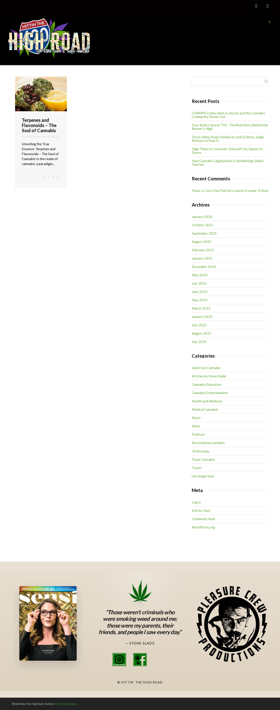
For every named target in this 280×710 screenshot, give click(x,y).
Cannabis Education (206, 384)
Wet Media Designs (65, 703)
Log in (196, 502)
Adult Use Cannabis (206, 368)
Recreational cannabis (208, 443)
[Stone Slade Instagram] (119, 659)
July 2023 (199, 283)
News (196, 426)
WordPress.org (203, 527)
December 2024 (204, 267)
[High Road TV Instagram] (160, 659)
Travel (196, 468)
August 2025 (201, 242)
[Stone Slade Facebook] (140, 659)
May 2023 (199, 300)
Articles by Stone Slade (209, 376)
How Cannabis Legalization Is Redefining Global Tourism (227, 162)
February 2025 (203, 250)
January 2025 (202, 258)
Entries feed (201, 510)
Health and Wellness (207, 401)
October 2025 (202, 225)
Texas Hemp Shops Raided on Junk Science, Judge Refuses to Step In (228, 139)
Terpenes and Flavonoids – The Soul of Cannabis (39, 125)
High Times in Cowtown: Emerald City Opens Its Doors (227, 150)
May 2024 (199, 275)
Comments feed (203, 519)
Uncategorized (203, 476)
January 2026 (202, 217)
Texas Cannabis (203, 459)
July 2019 (199, 342)
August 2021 (201, 333)
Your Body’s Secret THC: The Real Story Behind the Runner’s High (230, 127)
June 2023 (199, 292)
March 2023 (201, 308)
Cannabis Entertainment (210, 393)
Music (196, 418)
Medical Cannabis (205, 409)
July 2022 (199, 325)
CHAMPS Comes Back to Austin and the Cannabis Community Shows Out (228, 115)
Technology (200, 451)
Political (198, 434)
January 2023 (202, 317)
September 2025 (204, 233)
